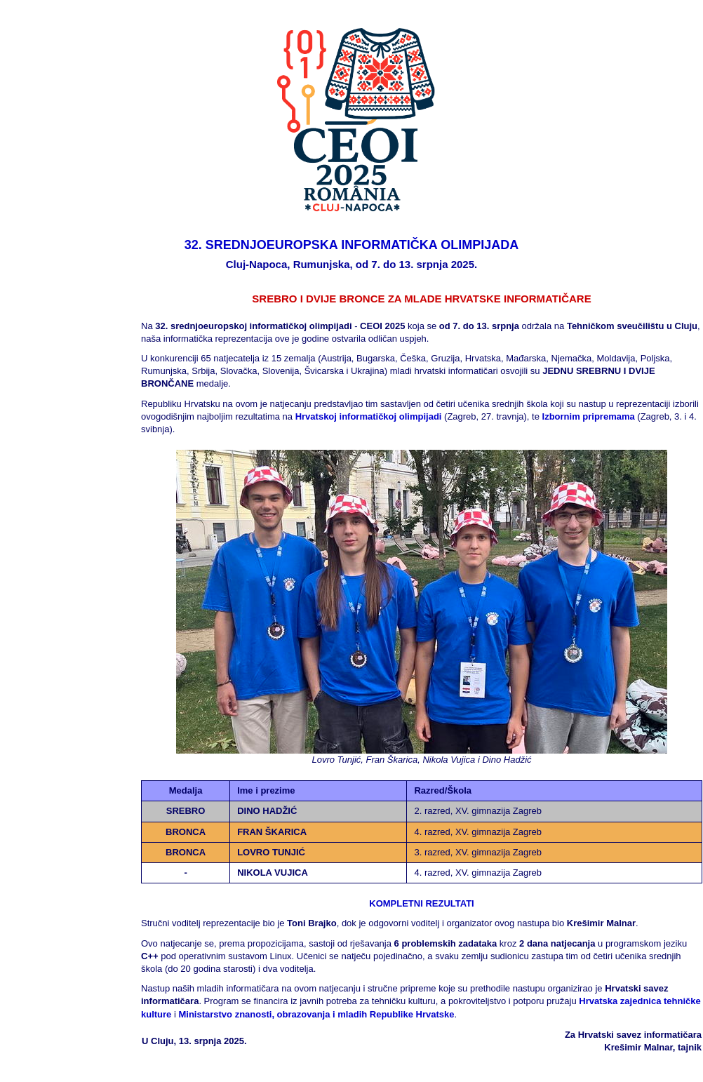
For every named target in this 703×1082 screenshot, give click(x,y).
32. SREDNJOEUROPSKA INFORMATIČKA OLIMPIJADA (351, 245)
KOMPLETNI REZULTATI (421, 903)
